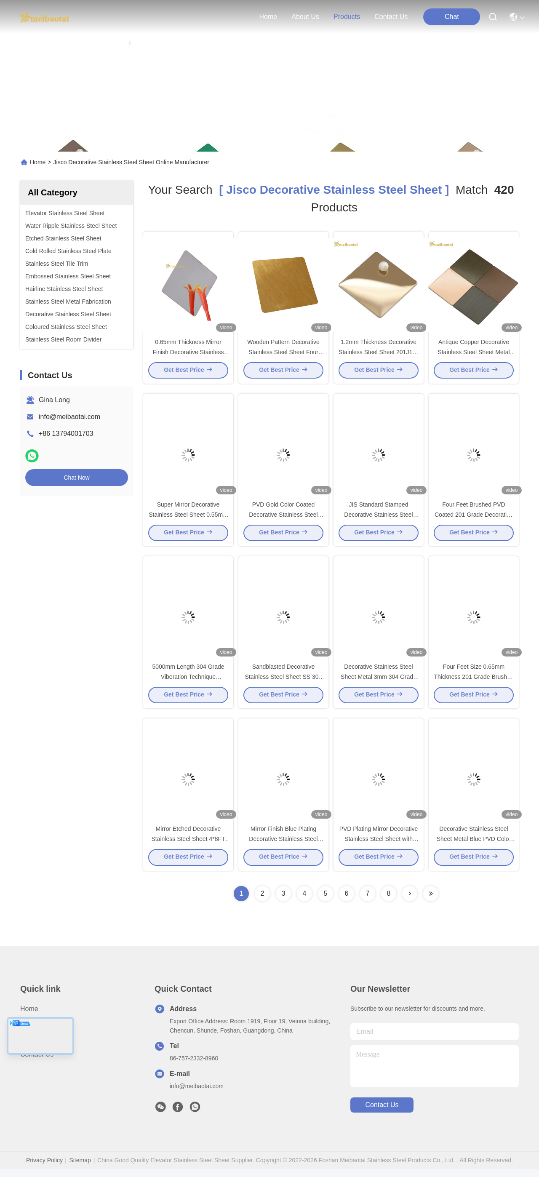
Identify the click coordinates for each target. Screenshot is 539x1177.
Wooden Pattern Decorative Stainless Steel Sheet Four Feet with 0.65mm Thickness (283, 353)
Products (33, 1046)
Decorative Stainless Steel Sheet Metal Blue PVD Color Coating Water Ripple (474, 846)
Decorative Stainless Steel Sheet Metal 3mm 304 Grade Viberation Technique (378, 682)
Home (268, 16)
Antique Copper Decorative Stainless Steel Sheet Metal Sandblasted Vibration (474, 353)
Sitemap (80, 1167)
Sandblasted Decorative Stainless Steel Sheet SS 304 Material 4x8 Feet (283, 682)
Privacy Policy (44, 1167)
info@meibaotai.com (69, 416)
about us (305, 16)
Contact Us (36, 1061)
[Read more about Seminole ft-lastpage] (430, 901)
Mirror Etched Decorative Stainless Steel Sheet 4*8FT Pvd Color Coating (188, 846)
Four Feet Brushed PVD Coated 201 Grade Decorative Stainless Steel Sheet (474, 517)
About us (34, 1031)
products (347, 16)
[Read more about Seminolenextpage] (409, 901)
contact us (391, 16)
